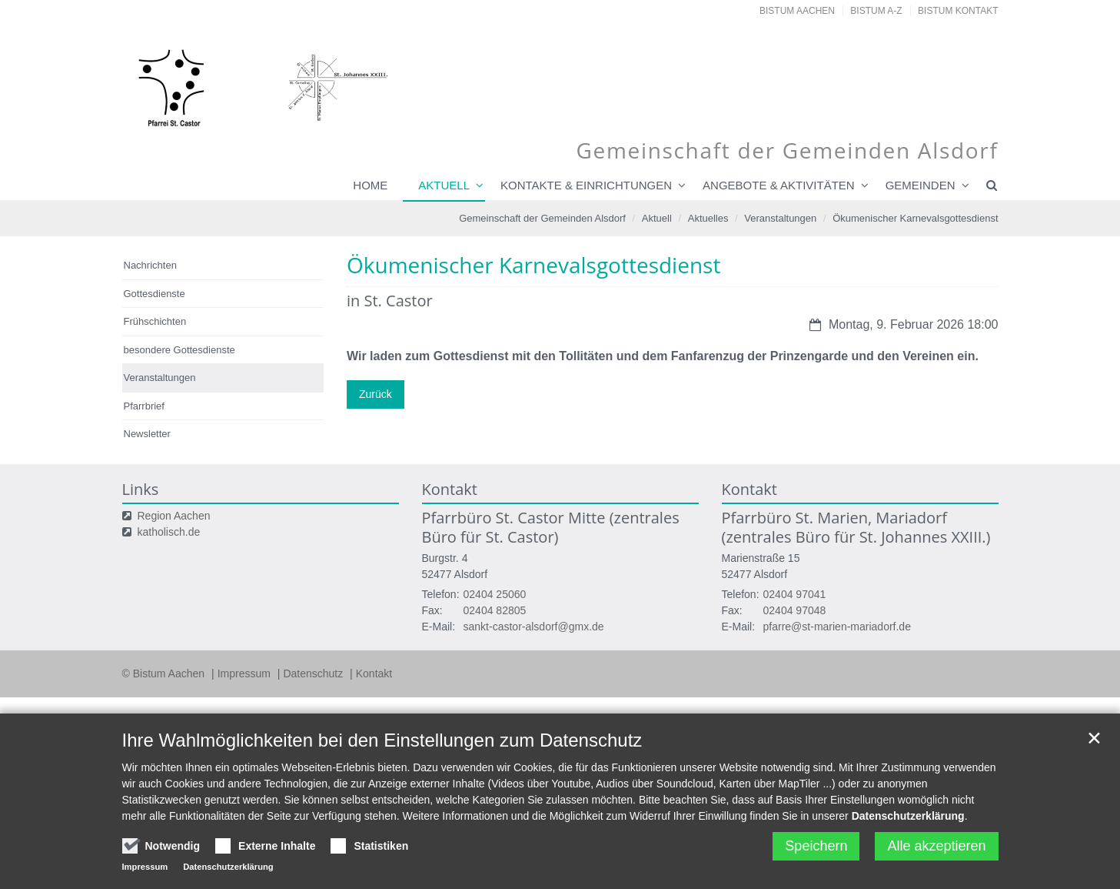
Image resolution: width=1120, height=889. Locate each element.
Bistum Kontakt (958, 10)
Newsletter (147, 433)
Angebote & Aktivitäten (779, 185)
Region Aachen (174, 516)
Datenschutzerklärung (908, 816)
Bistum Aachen (797, 10)
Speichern (816, 846)
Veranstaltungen (780, 218)
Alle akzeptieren (936, 846)
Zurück (375, 394)
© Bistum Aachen (165, 673)
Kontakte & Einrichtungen (586, 185)
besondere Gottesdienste (179, 350)
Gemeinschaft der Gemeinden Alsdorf (542, 218)
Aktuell (444, 185)
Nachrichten (150, 265)
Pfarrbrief (144, 406)
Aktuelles (708, 218)
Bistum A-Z (876, 10)
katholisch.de (169, 532)
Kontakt (374, 673)
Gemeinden (920, 185)
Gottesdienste (154, 293)
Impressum (246, 673)
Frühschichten (155, 321)
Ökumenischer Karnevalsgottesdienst (915, 218)
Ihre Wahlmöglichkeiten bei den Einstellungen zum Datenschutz (382, 740)
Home (370, 185)
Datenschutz (314, 673)
